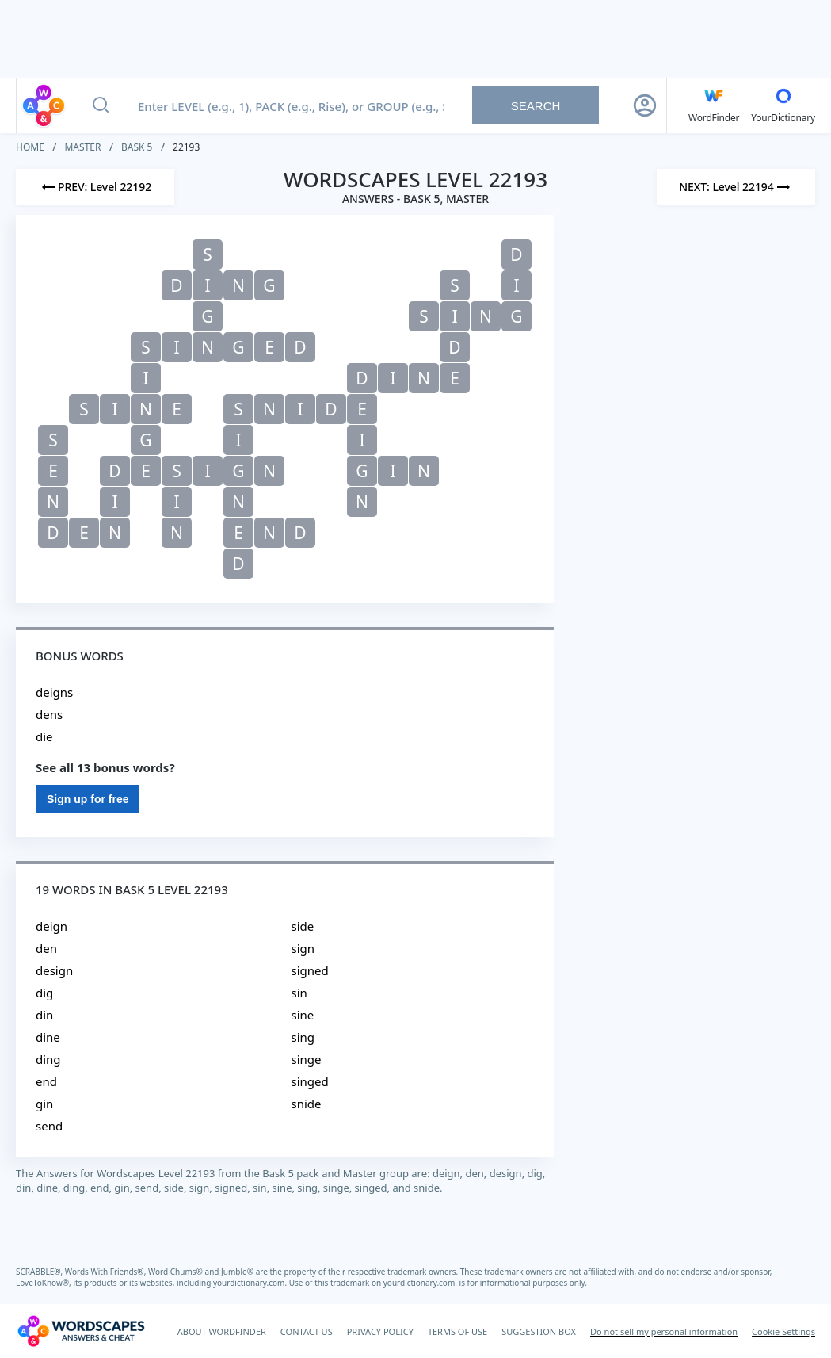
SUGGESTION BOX (538, 1331)
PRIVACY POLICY (380, 1331)
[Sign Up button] (645, 105)
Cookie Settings (783, 1331)
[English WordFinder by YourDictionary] (713, 105)
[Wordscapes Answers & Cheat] (81, 1331)
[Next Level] (736, 187)
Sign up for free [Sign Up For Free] (87, 799)
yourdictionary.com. (251, 1282)
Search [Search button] (536, 106)
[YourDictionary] (783, 105)
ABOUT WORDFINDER (221, 1331)
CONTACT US (306, 1331)
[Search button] (100, 105)
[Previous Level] (95, 187)
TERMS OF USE (457, 1331)
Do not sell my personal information (664, 1331)
